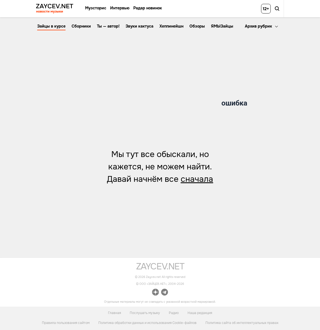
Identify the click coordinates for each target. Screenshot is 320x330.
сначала (197, 179)
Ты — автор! (108, 26)
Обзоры (197, 26)
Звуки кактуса (139, 26)
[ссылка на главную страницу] (160, 268)
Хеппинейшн (171, 26)
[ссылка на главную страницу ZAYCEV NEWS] (54, 8)
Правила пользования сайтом (66, 323)
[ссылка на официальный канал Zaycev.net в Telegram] (164, 293)
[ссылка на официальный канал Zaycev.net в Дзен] (155, 293)
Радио (174, 312)
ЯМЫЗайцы (222, 26)
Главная (114, 312)
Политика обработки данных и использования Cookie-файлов (147, 323)
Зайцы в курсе (51, 26)
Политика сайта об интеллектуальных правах (241, 323)
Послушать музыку (145, 312)
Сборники (81, 26)
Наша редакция (200, 312)
